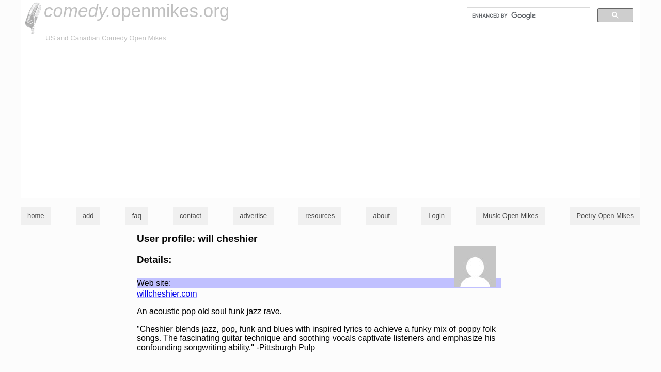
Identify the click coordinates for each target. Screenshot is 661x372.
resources (320, 216)
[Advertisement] (330, 121)
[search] (527, 15)
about (381, 216)
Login (436, 216)
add (88, 216)
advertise (253, 216)
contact (190, 216)
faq (136, 216)
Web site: (154, 282)
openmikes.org (136, 11)
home (35, 216)
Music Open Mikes (510, 216)
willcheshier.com (167, 293)
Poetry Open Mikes (605, 216)
